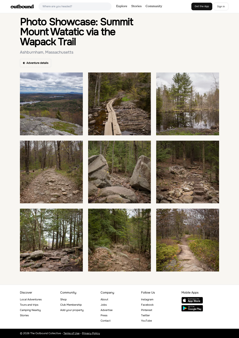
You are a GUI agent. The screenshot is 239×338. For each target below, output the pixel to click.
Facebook (147, 304)
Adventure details (35, 63)
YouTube (146, 320)
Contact (106, 320)
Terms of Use (71, 333)
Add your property (72, 310)
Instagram (147, 299)
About (104, 299)
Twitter (145, 315)
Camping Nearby (30, 310)
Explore (121, 6)
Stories (136, 6)
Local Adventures (31, 299)
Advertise (107, 310)
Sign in (221, 6)
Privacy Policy (91, 333)
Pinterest (146, 310)
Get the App (202, 6)
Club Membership (71, 304)
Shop (63, 299)
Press (104, 315)
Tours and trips (29, 304)
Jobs (104, 304)
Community (154, 6)
